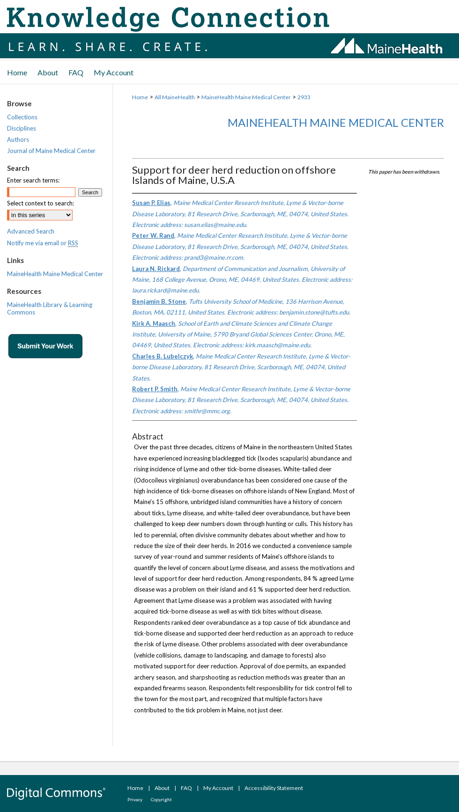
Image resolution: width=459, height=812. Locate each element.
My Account (218, 787)
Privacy (134, 799)
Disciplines (21, 128)
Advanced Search (30, 231)
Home (140, 97)
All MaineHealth (175, 97)
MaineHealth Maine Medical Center (246, 97)
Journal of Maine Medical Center (51, 150)
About (162, 787)
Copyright (161, 799)
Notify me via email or (42, 243)
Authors (18, 139)
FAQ (186, 787)
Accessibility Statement (273, 787)
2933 (304, 97)
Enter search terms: (33, 180)
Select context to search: (40, 203)
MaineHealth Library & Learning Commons (49, 308)
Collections (22, 117)
